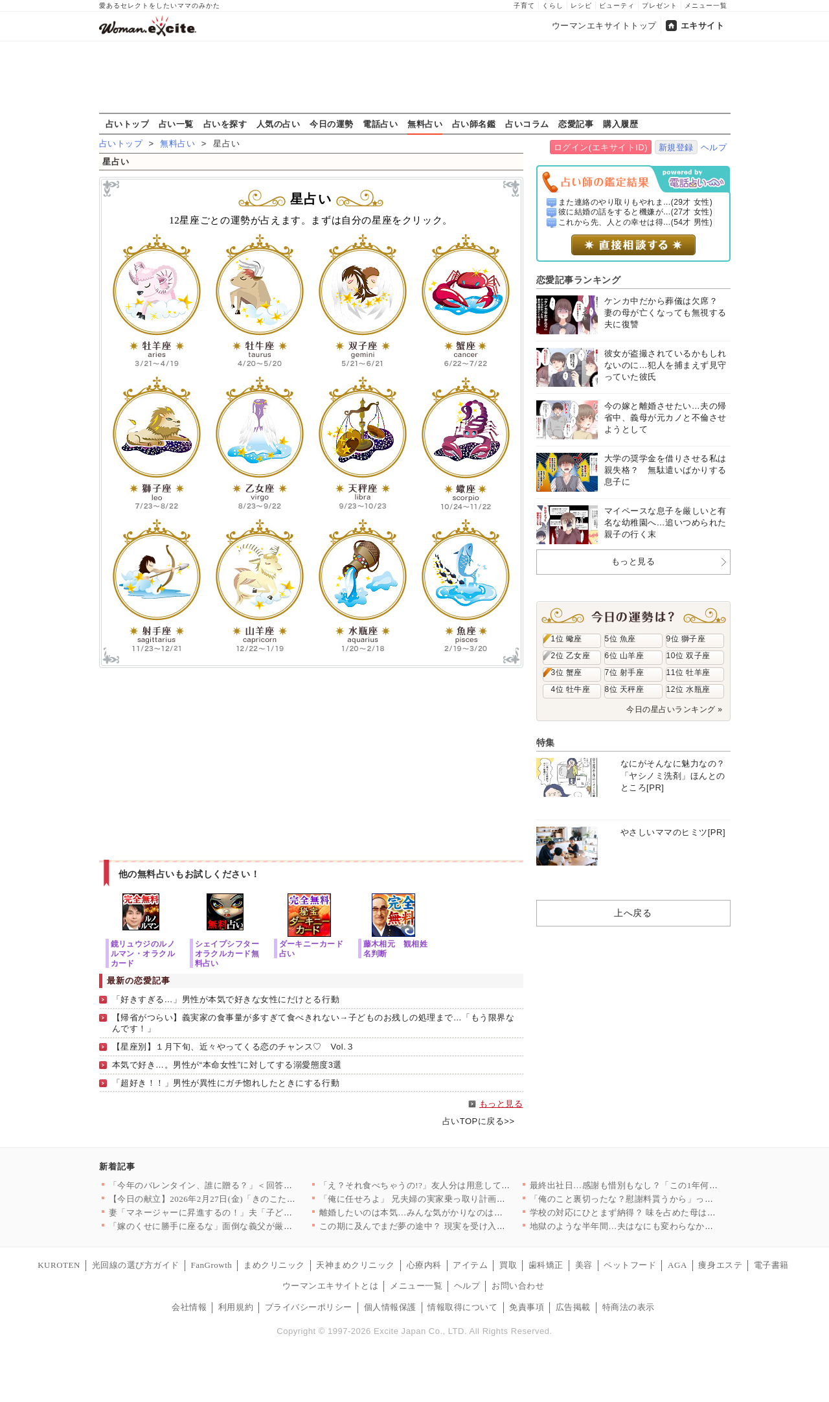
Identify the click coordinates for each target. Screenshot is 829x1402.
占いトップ (128, 124)
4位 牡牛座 (571, 689)
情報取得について (462, 1307)
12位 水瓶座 (688, 689)
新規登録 (676, 147)
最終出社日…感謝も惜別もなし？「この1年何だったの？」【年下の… (668, 1185)
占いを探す (225, 124)
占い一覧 (176, 124)
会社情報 (189, 1307)
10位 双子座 (688, 655)
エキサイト (703, 25)
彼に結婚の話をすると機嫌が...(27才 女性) (635, 211)
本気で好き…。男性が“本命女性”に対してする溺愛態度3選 (227, 1065)
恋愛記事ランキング (578, 280)
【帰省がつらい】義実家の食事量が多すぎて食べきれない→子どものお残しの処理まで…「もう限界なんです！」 (313, 1023)
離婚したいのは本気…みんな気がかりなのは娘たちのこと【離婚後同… (459, 1212)
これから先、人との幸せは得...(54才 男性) (635, 222)
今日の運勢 (332, 124)
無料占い (424, 124)
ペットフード (630, 1265)
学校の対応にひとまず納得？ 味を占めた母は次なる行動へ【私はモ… (667, 1212)
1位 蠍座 (566, 638)
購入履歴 (620, 124)
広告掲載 (573, 1307)
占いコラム (527, 124)
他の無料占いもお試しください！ (189, 874)
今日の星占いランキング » (674, 709)
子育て (524, 5)
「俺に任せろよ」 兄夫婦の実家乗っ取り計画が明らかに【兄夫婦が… (456, 1199)
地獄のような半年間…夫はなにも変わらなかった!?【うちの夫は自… (665, 1226)
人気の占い (278, 124)
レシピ (581, 5)
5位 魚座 (620, 638)
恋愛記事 (575, 124)
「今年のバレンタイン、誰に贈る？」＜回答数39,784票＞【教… (235, 1185)
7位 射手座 (624, 672)
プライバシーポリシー (308, 1307)
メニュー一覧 (706, 5)
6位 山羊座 (624, 655)
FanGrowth (211, 1265)
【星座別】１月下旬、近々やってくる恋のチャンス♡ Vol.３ (233, 1047)
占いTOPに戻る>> (478, 1121)
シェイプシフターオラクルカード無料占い (227, 953)
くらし (552, 5)
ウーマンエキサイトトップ (604, 25)
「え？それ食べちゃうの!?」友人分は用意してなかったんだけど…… (454, 1185)
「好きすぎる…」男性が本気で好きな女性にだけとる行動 (226, 999)
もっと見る (501, 1104)
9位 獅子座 (686, 638)
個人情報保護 (390, 1307)
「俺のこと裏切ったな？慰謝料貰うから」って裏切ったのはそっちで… (670, 1199)
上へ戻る (633, 913)
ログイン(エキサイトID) (601, 147)
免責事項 (526, 1307)
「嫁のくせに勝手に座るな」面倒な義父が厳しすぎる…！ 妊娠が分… (246, 1226)
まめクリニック (274, 1265)
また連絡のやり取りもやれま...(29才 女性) (635, 202)
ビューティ (617, 5)
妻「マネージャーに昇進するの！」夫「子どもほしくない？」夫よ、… (249, 1212)
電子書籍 (771, 1265)
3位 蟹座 (566, 672)
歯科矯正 (545, 1265)
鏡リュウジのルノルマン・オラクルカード (143, 953)
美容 (584, 1265)
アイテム (470, 1265)
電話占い (380, 124)
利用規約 (235, 1307)
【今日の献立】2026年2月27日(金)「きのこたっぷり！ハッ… (228, 1199)
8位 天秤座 (624, 689)
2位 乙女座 (571, 655)
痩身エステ (720, 1265)
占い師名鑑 (474, 124)
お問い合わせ (518, 1286)
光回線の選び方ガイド (135, 1265)
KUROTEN (59, 1265)
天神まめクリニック (355, 1265)
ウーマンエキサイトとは (330, 1286)
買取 (508, 1265)
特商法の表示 (628, 1307)
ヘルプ (714, 147)
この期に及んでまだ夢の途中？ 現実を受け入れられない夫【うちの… (456, 1226)
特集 (545, 742)
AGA (677, 1265)
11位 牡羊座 (688, 672)
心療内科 (424, 1265)
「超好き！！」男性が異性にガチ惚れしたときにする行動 (226, 1083)
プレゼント (659, 5)
